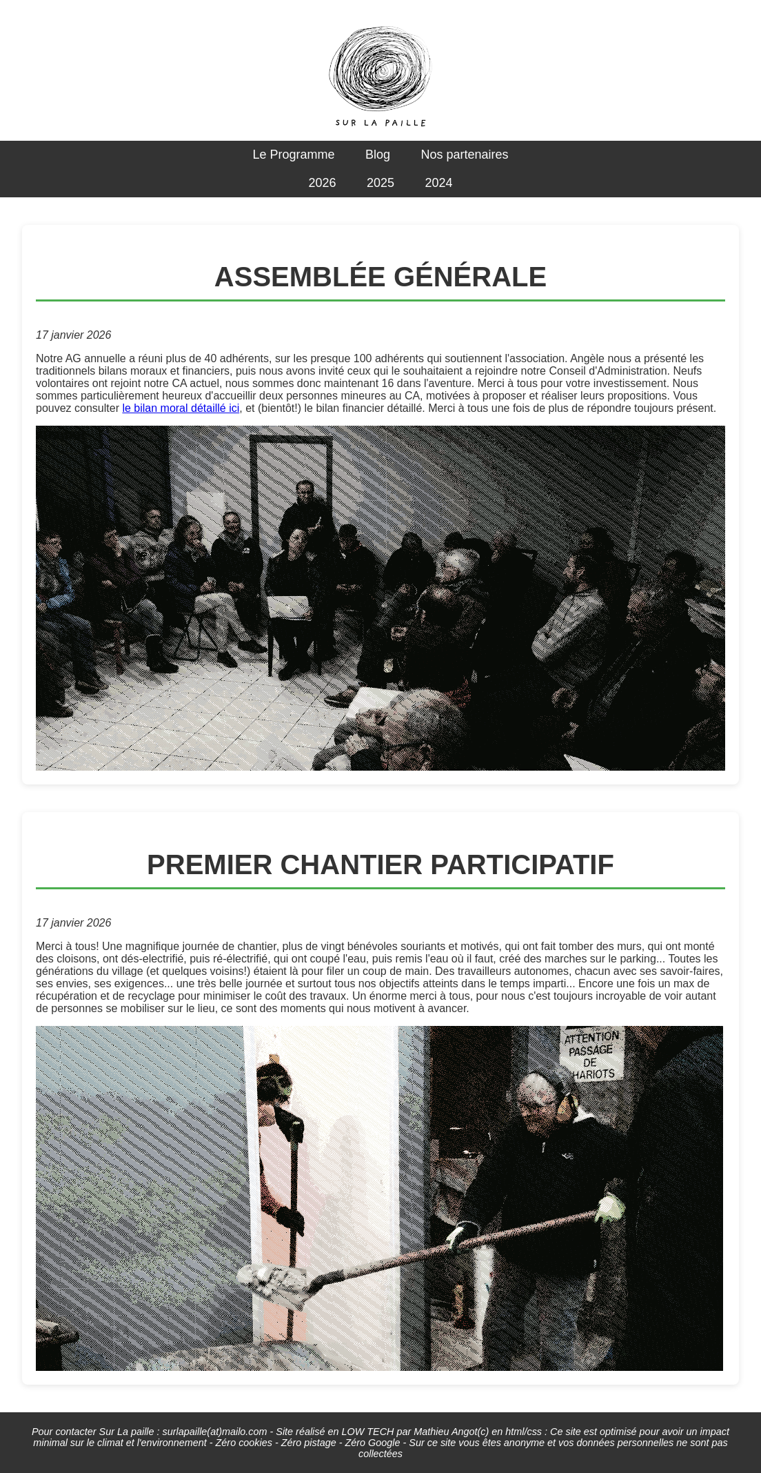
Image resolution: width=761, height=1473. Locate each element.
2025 (380, 183)
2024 (438, 183)
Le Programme (293, 154)
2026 (322, 183)
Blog (377, 154)
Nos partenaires (464, 154)
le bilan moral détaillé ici (180, 408)
